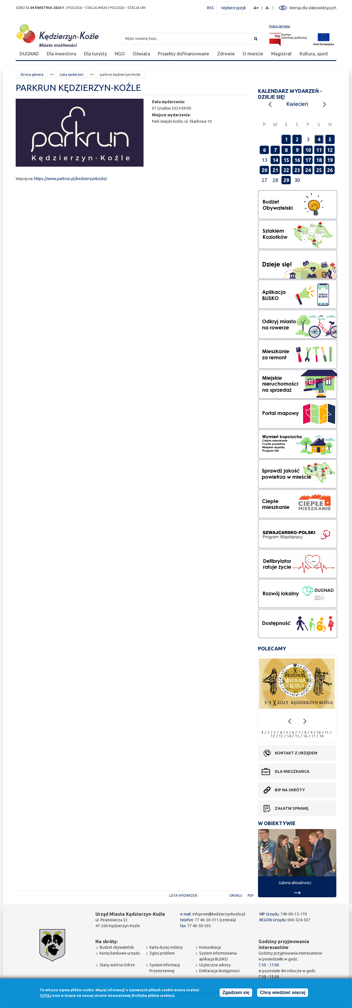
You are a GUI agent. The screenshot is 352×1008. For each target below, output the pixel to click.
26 (330, 170)
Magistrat (281, 53)
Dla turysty (95, 53)
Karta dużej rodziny (166, 947)
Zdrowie (226, 53)
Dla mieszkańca (292, 771)
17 (308, 160)
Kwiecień (297, 104)
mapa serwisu (279, 26)
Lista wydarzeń (71, 74)
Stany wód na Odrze (117, 965)
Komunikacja (210, 947)
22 (286, 170)
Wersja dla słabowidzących (312, 8)
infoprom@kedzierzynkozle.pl (219, 914)
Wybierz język (233, 8)
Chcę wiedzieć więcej (282, 992)
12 (330, 150)
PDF (251, 895)
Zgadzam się (235, 992)
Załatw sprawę (291, 808)
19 (330, 160)
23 (297, 170)
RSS (210, 8)
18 (319, 160)
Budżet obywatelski (117, 947)
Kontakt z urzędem (296, 753)
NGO (120, 53)
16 (297, 160)
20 (264, 170)
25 (319, 170)
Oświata (141, 53)
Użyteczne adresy (215, 965)
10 (308, 150)
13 (281, 736)
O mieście (253, 53)
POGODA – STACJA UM (128, 8)
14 (275, 160)
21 (275, 170)
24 (308, 170)
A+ (256, 8)
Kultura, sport (314, 53)
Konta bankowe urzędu (120, 953)
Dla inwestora (61, 53)
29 (286, 180)
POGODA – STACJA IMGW (87, 8)
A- (268, 8)
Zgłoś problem (162, 953)
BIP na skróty (290, 790)
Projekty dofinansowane (183, 53)
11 (319, 150)
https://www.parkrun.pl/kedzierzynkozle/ (70, 178)
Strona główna (31, 74)
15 (286, 160)
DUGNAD (29, 53)
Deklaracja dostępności (219, 971)
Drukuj (235, 895)
